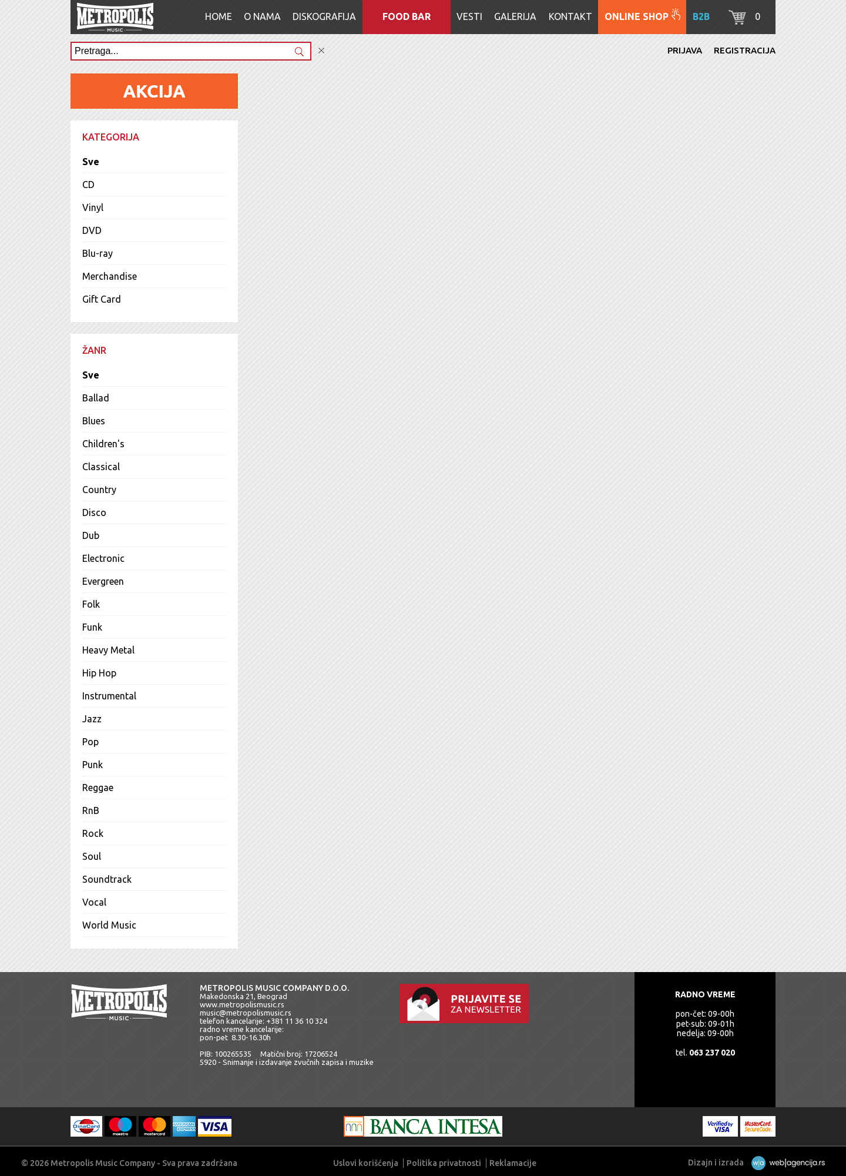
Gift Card (101, 299)
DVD (92, 230)
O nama (262, 16)
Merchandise (109, 276)
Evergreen (103, 581)
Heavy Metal (108, 650)
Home (218, 16)
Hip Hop (99, 673)
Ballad (95, 398)
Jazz (92, 718)
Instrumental (109, 696)
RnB (90, 810)
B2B (701, 16)
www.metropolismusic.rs (242, 1004)
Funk (92, 627)
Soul (91, 856)
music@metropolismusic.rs (245, 1013)
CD (88, 184)
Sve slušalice (733, 417)
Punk (92, 764)
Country (99, 489)
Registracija (745, 50)
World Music (109, 925)
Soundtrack (107, 879)
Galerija (515, 16)
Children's (103, 443)
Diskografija (324, 16)
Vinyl (92, 207)
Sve (90, 161)
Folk (91, 604)
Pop (90, 741)
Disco (94, 512)
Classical (101, 466)
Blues (93, 421)
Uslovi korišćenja (365, 1163)
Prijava (684, 50)
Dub (90, 535)
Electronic (103, 558)
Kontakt (570, 16)
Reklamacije (512, 1163)
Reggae (97, 787)
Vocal (94, 902)
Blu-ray (97, 253)
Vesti (469, 16)
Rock (92, 833)
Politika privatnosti (444, 1163)
